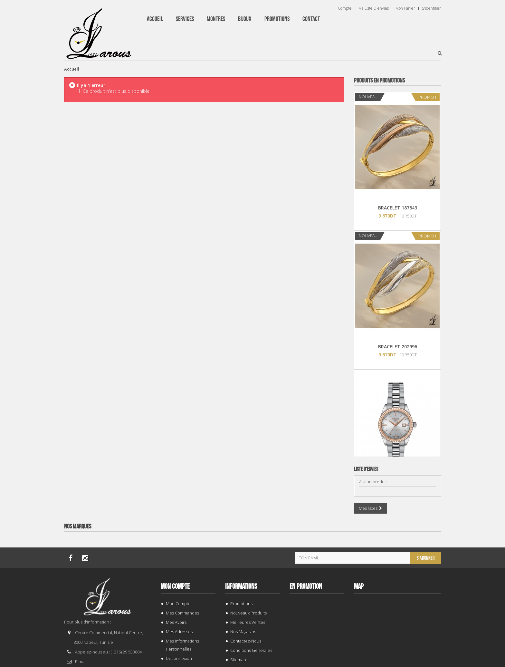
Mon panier (405, 8)
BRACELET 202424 (397, 624)
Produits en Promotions (379, 80)
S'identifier (431, 8)
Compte (345, 8)
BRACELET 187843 (397, 208)
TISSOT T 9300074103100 (397, 485)
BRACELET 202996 (397, 346)
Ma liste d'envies (373, 8)
